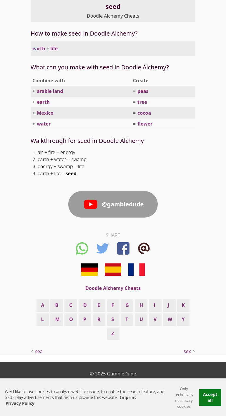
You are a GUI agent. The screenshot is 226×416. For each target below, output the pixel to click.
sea (39, 351)
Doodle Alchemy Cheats (113, 16)
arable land (50, 91)
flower (144, 124)
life (54, 48)
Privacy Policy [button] (20, 403)
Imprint (128, 397)
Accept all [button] (210, 397)
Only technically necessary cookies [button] (184, 397)
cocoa (144, 113)
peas (142, 91)
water (44, 124)
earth (38, 48)
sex (187, 351)
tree (142, 102)
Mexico (45, 113)
